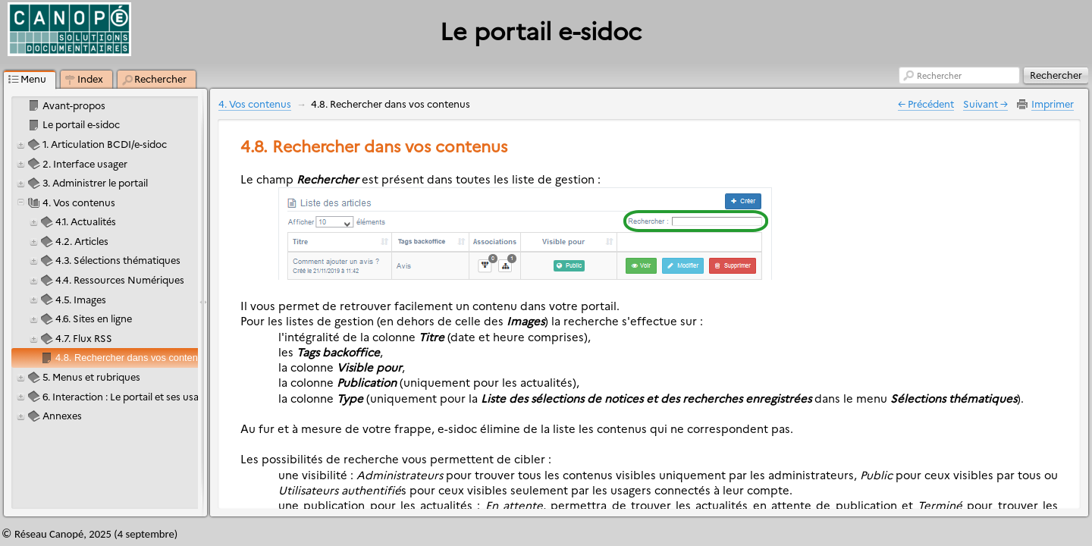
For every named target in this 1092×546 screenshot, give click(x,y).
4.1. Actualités (85, 221)
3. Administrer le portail (95, 182)
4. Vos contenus (78, 202)
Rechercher (939, 75)
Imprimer (1052, 103)
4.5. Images (80, 299)
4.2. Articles (81, 240)
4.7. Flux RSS (83, 337)
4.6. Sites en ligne (93, 318)
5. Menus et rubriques (91, 376)
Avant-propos (73, 105)
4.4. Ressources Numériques (119, 279)
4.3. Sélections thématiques (117, 259)
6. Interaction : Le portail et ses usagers (130, 396)
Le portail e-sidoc (81, 124)
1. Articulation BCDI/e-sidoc (104, 143)
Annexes (62, 415)
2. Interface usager (84, 163)
